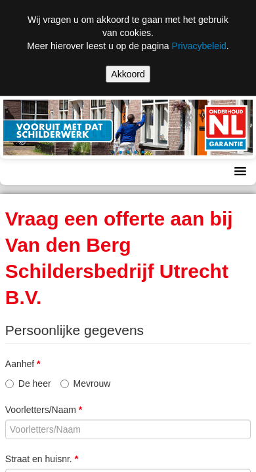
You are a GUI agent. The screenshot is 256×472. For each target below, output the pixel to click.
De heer (28, 383)
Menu (24, 172)
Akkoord (127, 74)
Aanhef (23, 364)
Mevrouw (85, 383)
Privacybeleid (199, 46)
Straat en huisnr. (41, 459)
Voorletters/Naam (44, 409)
